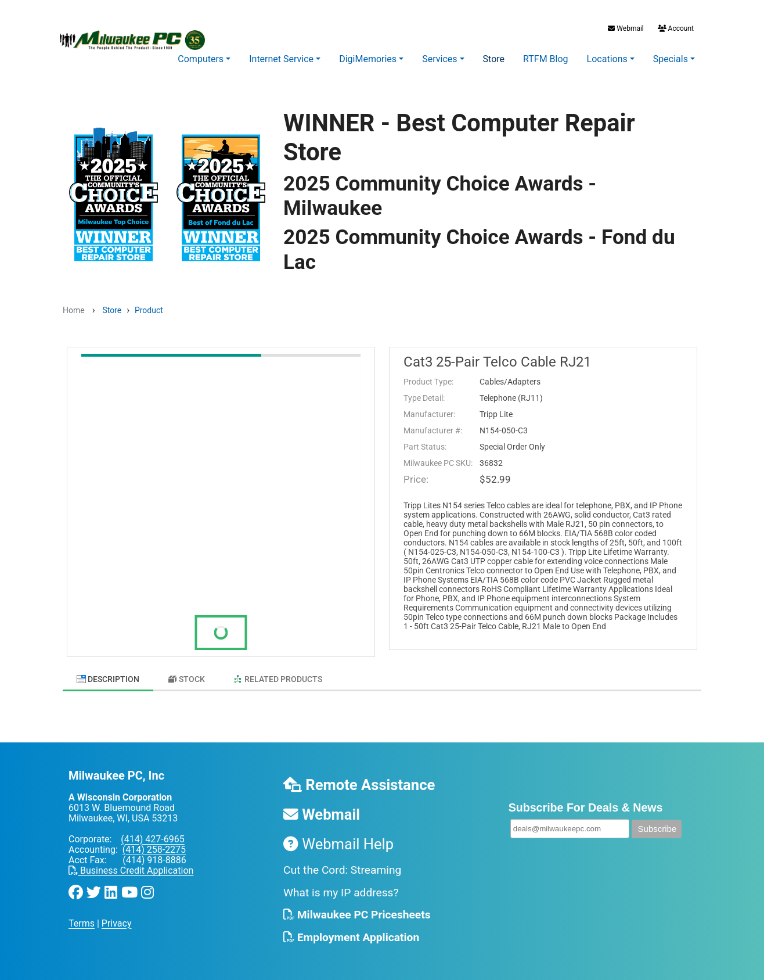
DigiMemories (368, 58)
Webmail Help (338, 838)
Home (74, 310)
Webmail (625, 28)
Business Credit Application (131, 864)
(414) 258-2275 (154, 843)
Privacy (117, 917)
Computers (201, 58)
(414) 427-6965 (152, 833)
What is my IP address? (341, 886)
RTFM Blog (545, 58)
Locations (607, 58)
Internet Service (281, 58)
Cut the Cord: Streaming (342, 864)
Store (493, 58)
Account (675, 28)
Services (439, 58)
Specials (670, 58)
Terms (82, 917)
